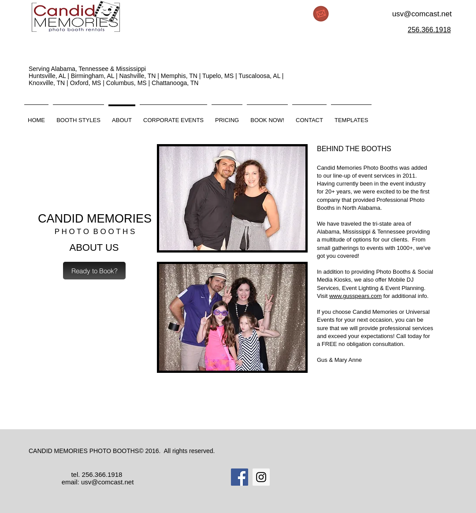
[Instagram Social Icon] (261, 477)
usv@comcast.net (422, 14)
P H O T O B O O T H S (95, 231)
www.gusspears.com (355, 296)
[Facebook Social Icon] (239, 477)
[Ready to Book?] (94, 270)
